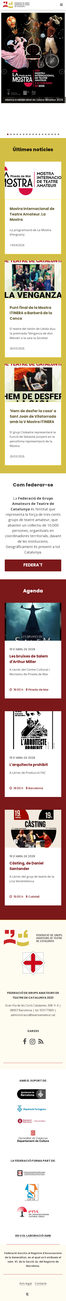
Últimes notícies (33, 149)
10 (36, 134)
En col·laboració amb (33, 1236)
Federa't (33, 565)
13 (45, 134)
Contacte (41, 1283)
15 (52, 134)
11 (39, 134)
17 (58, 134)
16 (55, 134)
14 (49, 134)
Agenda (33, 590)
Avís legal (25, 1283)
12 (42, 134)
